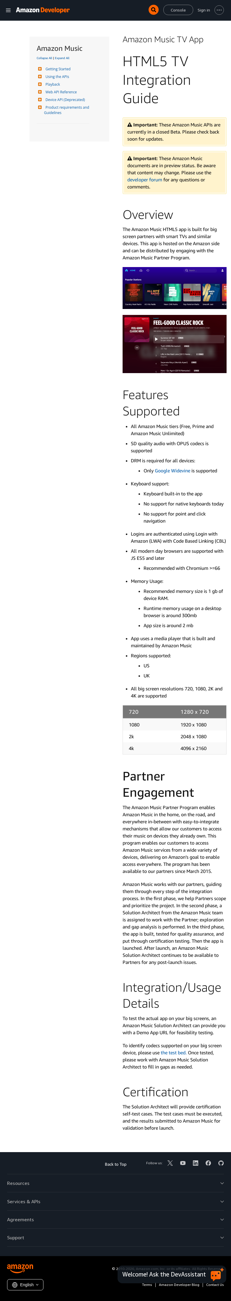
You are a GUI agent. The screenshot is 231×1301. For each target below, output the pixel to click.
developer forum (144, 180)
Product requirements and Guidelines (67, 110)
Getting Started (57, 68)
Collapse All (44, 58)
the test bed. (174, 1053)
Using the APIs (56, 76)
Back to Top (115, 1164)
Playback (52, 84)
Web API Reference (60, 92)
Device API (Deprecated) (64, 99)
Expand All (62, 58)
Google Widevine (172, 471)
